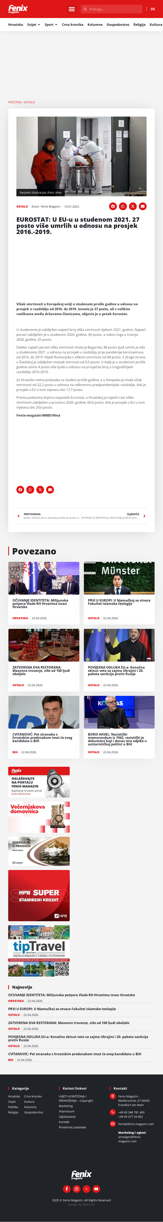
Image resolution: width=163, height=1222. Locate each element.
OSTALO (29, 102)
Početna (14, 102)
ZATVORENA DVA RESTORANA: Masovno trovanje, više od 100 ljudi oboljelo (68, 1023)
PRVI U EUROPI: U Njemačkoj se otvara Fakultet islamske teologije (62, 1009)
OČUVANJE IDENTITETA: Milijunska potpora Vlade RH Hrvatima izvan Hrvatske (71, 995)
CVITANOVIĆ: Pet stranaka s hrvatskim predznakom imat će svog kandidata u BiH (74, 1054)
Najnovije (22, 987)
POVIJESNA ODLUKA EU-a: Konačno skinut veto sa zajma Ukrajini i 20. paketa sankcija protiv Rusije (78, 1039)
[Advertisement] (81, 61)
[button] (72, 9)
